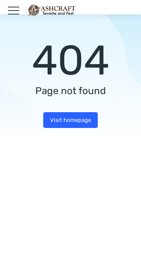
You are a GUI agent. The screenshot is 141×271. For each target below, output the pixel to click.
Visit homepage (70, 120)
